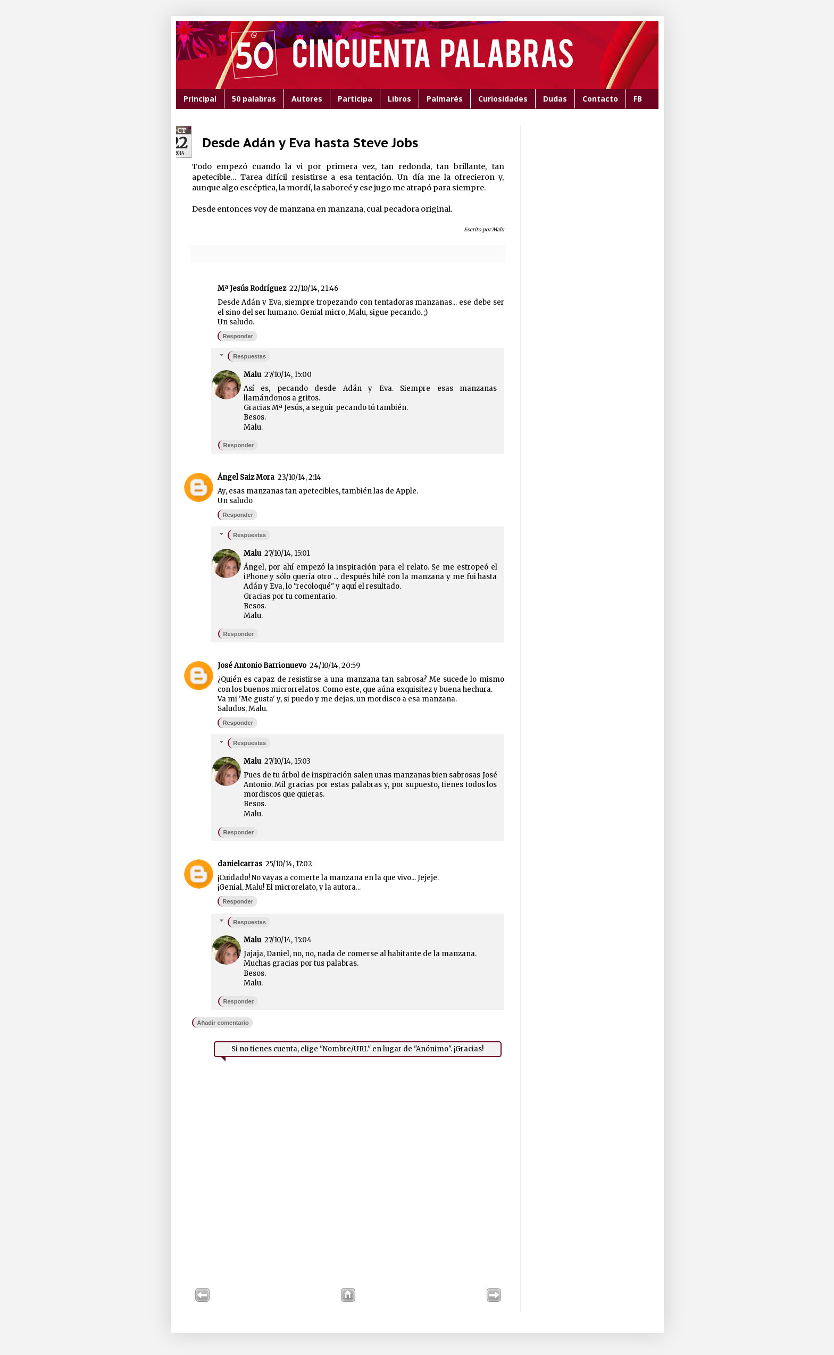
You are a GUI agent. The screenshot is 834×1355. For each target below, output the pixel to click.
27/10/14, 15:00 (288, 374)
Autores (306, 99)
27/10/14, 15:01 (287, 553)
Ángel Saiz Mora (246, 477)
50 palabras (254, 99)
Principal (200, 99)
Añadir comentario (223, 1022)
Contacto (600, 99)
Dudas (555, 99)
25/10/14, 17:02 (288, 863)
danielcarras (240, 863)
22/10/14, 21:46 (313, 288)
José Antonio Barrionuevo (262, 665)
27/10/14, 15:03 (287, 761)
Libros (399, 99)
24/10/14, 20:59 (335, 665)
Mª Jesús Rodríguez (252, 288)
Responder (238, 336)
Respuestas (249, 356)
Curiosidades (503, 99)
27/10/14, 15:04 (288, 939)
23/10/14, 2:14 (299, 477)
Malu (252, 374)
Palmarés (445, 99)
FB (637, 99)
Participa (355, 99)
